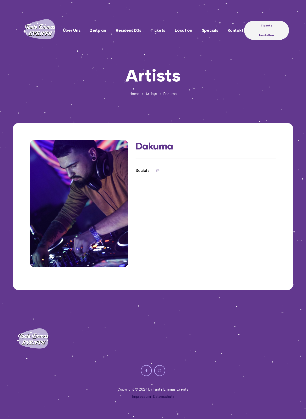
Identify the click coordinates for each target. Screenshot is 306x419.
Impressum (141, 396)
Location (183, 30)
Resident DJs (128, 30)
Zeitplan (98, 30)
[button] (266, 30)
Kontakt (235, 30)
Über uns (72, 30)
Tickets (158, 30)
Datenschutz (163, 396)
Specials (210, 30)
